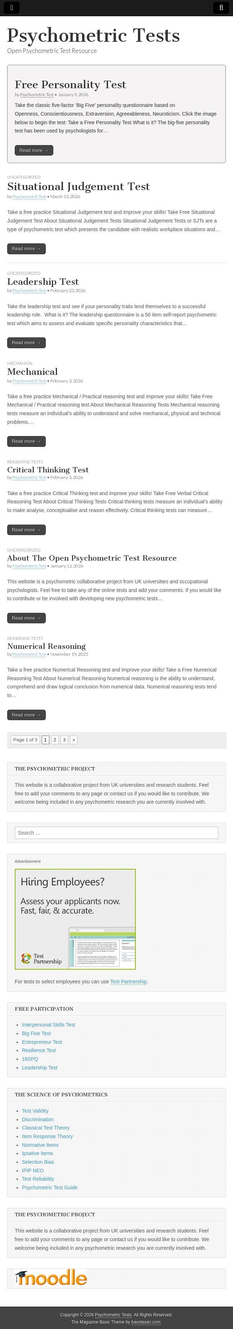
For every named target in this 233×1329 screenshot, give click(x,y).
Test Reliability (38, 1179)
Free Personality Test (70, 84)
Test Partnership (128, 981)
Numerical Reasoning (46, 646)
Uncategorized (23, 177)
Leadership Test (43, 281)
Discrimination (38, 1119)
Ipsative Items (37, 1153)
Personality (28, 75)
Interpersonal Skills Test (48, 1025)
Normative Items (40, 1145)
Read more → (34, 150)
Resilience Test (39, 1050)
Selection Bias (38, 1162)
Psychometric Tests (93, 35)
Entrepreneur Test (42, 1042)
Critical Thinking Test (48, 469)
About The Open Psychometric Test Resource (92, 557)
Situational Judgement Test (78, 186)
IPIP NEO (33, 1170)
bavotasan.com (146, 1322)
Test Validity (35, 1111)
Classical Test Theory (46, 1128)
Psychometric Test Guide (50, 1187)
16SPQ (30, 1059)
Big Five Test (36, 1033)
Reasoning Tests (25, 461)
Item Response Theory (47, 1136)
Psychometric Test (37, 94)
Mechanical (20, 363)
